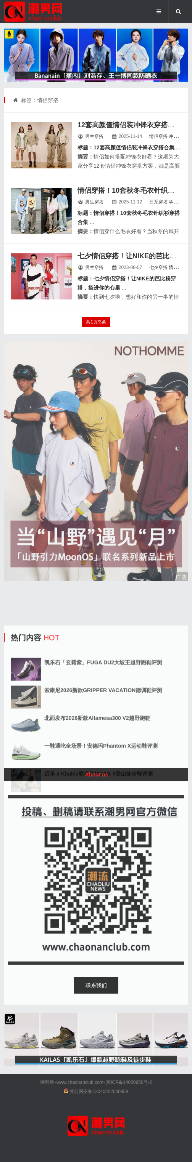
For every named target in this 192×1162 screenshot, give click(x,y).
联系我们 (96, 985)
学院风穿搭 (180, 202)
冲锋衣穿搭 (180, 136)
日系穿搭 (158, 202)
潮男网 (47, 1082)
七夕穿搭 (158, 267)
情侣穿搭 (158, 136)
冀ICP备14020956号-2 (129, 1082)
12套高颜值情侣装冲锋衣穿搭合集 (129, 125)
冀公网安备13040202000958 (98, 1091)
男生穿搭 (94, 136)
